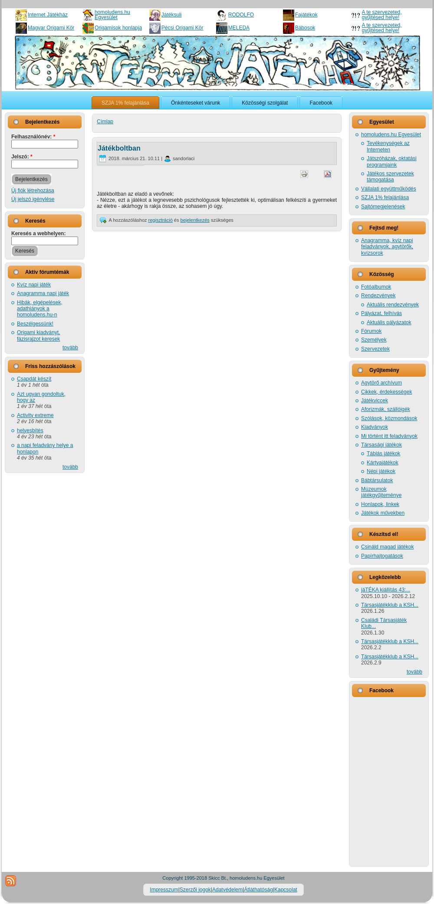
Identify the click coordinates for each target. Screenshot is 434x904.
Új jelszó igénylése (32, 199)
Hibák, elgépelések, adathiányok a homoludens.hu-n (39, 308)
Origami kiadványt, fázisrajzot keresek (38, 335)
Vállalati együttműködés (388, 189)
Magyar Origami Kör (51, 28)
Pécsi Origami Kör (182, 28)
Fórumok (371, 331)
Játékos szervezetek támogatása (390, 177)
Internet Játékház (48, 15)
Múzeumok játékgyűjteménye (381, 492)
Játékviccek (374, 401)
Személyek (374, 340)
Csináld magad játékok (387, 547)
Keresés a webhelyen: (38, 233)
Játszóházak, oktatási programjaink (392, 161)
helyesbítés (30, 430)
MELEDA (239, 28)
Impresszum (164, 890)
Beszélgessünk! (35, 324)
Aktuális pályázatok (389, 322)
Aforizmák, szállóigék (385, 409)
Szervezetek (375, 349)
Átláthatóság (258, 890)
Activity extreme (35, 415)
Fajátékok (306, 15)
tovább (70, 348)
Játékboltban (119, 148)
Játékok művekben (382, 513)
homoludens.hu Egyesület (112, 14)
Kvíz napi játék (34, 285)
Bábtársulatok (377, 480)
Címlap (105, 121)
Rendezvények (378, 296)
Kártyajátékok (382, 463)
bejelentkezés (195, 220)
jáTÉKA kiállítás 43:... (385, 590)
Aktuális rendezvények (393, 305)
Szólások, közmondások (389, 418)
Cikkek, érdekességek (386, 392)
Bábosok (305, 28)
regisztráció (160, 220)
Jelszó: (22, 157)
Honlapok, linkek (380, 504)
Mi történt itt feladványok (389, 436)
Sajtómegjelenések (383, 207)
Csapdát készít (34, 379)
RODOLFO (241, 15)
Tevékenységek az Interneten (388, 146)
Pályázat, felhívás (381, 313)
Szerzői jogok (195, 890)
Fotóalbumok (376, 287)
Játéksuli (171, 15)
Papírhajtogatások (382, 556)
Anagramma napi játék (43, 293)
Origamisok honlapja (118, 28)
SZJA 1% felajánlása (385, 197)
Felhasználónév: (33, 137)
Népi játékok (381, 471)
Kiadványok (374, 427)
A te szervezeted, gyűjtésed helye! (382, 14)
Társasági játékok (381, 445)
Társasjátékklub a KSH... (389, 605)
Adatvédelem (227, 890)
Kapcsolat (285, 890)
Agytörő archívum (381, 383)
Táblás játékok (383, 453)
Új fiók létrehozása (32, 190)
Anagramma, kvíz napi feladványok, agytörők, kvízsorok (387, 246)
